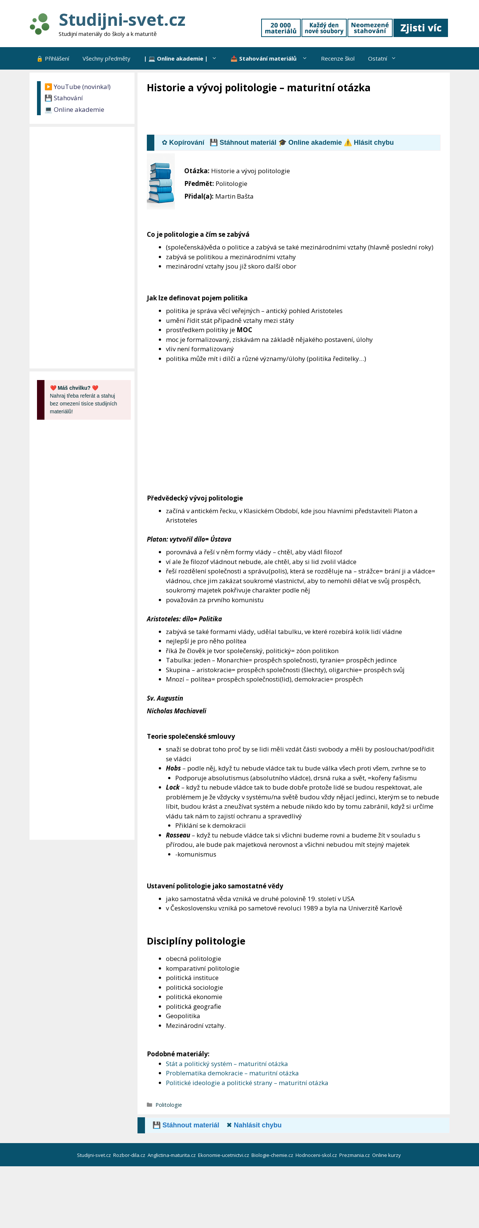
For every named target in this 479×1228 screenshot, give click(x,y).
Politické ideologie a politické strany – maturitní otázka (247, 1082)
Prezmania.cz (355, 1155)
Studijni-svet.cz (122, 19)
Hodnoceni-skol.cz (317, 1155)
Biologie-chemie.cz (272, 1155)
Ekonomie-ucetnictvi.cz (224, 1155)
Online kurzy (387, 1155)
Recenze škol (338, 58)
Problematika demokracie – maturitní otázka (232, 1073)
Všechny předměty (106, 58)
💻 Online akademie (74, 109)
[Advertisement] (283, 115)
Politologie (168, 1104)
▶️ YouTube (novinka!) (77, 86)
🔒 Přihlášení (52, 58)
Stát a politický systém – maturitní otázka (227, 1063)
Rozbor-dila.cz (129, 1155)
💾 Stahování (63, 98)
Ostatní (385, 58)
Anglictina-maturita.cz (172, 1155)
